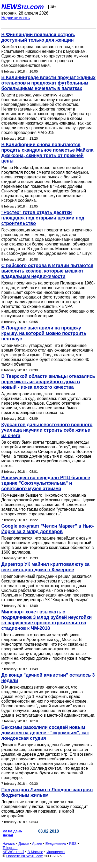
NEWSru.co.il (13, 852)
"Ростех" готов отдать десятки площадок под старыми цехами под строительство (42, 218)
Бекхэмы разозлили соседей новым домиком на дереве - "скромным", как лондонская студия (45, 733)
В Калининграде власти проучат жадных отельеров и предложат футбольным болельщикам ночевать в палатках (48, 83)
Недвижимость (15, 18)
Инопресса (56, 852)
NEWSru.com (22, 7)
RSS (73, 843)
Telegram (10, 848)
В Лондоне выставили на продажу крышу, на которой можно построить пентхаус (43, 333)
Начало (9, 843)
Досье (23, 843)
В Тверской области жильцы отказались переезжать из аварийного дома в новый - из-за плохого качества (48, 382)
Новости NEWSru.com (24, 856)
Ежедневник (56, 843)
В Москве (35, 852)
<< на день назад (12, 833)
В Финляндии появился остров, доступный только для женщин (38, 37)
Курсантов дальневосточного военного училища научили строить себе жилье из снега (46, 430)
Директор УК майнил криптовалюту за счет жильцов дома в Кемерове (45, 567)
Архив (37, 843)
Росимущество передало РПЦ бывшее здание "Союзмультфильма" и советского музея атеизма (45, 483)
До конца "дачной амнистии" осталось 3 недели (48, 677)
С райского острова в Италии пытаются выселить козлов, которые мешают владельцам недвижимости (47, 271)
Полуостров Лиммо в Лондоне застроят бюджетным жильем (47, 792)
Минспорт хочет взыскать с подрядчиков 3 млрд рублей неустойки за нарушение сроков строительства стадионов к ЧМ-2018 (46, 620)
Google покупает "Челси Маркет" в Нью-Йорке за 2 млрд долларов (47, 528)
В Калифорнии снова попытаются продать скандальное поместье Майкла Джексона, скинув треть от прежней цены (47, 153)
